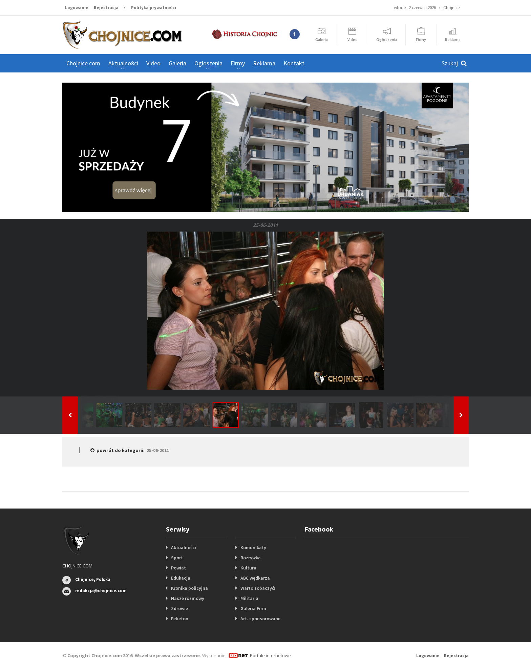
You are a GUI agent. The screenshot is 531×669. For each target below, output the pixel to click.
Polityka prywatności (153, 7)
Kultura (248, 568)
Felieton (179, 619)
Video (153, 63)
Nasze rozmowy (187, 598)
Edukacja (180, 578)
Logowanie (76, 7)
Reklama (264, 63)
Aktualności (183, 547)
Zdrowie (179, 608)
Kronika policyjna (189, 588)
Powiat (178, 568)
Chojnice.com (83, 63)
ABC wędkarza (255, 578)
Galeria (177, 63)
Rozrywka (250, 558)
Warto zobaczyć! (257, 588)
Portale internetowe (270, 655)
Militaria (249, 598)
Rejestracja (106, 7)
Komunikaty (253, 547)
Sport (177, 558)
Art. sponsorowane (260, 619)
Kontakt (293, 63)
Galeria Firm (253, 608)
